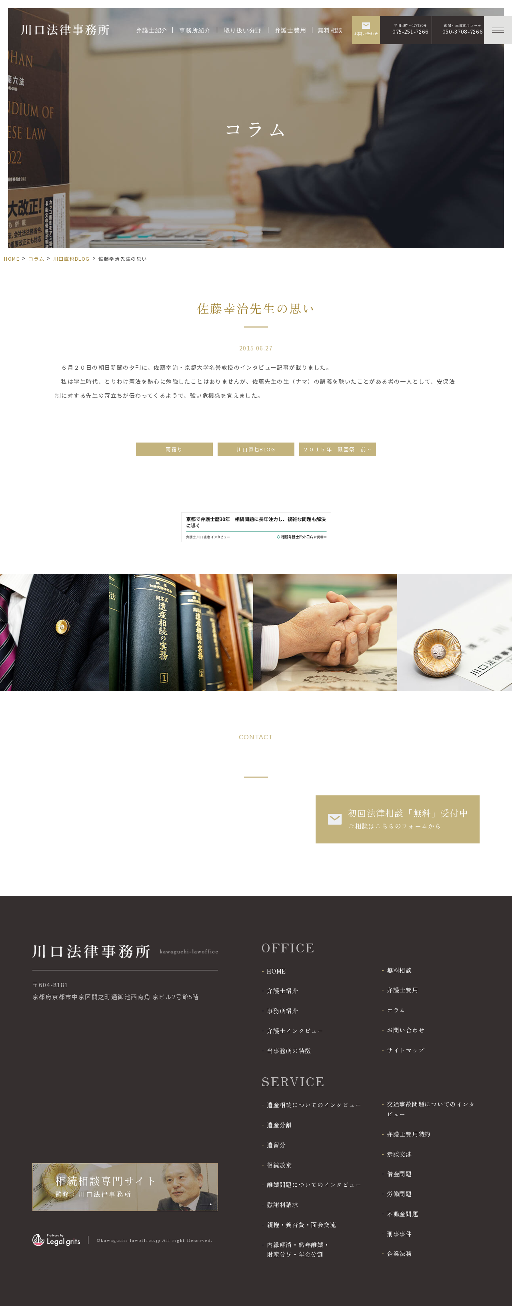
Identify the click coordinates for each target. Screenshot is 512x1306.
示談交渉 (399, 1154)
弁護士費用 (290, 29)
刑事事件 (399, 1234)
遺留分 (276, 1145)
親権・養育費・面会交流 (301, 1224)
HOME (12, 258)
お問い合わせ (406, 1030)
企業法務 (399, 1253)
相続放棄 (279, 1165)
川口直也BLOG (71, 258)
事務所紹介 (195, 29)
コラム (36, 258)
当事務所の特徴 (289, 1050)
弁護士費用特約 (409, 1134)
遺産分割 (279, 1125)
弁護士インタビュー (295, 1030)
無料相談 (330, 29)
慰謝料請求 (282, 1204)
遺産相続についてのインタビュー (314, 1105)
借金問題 (399, 1173)
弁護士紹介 (152, 29)
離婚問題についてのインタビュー (314, 1184)
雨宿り (174, 449)
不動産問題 (402, 1213)
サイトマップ (406, 1050)
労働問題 (399, 1193)
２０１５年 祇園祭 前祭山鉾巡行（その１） (339, 449)
